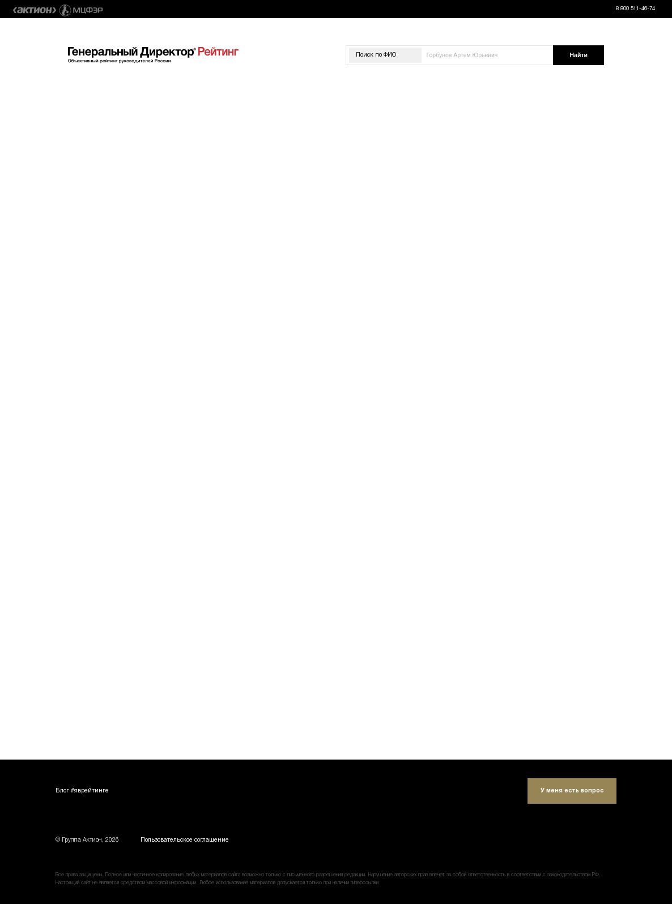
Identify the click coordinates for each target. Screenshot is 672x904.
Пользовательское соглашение (185, 840)
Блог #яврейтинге (82, 791)
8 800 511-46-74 (635, 8)
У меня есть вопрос (572, 791)
